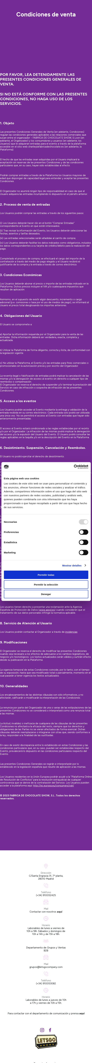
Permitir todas (46, 574)
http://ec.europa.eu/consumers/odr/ (53, 785)
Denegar (46, 594)
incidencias (71, 631)
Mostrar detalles (72, 565)
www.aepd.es (47, 609)
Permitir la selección (46, 584)
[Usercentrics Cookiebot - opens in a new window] (73, 467)
